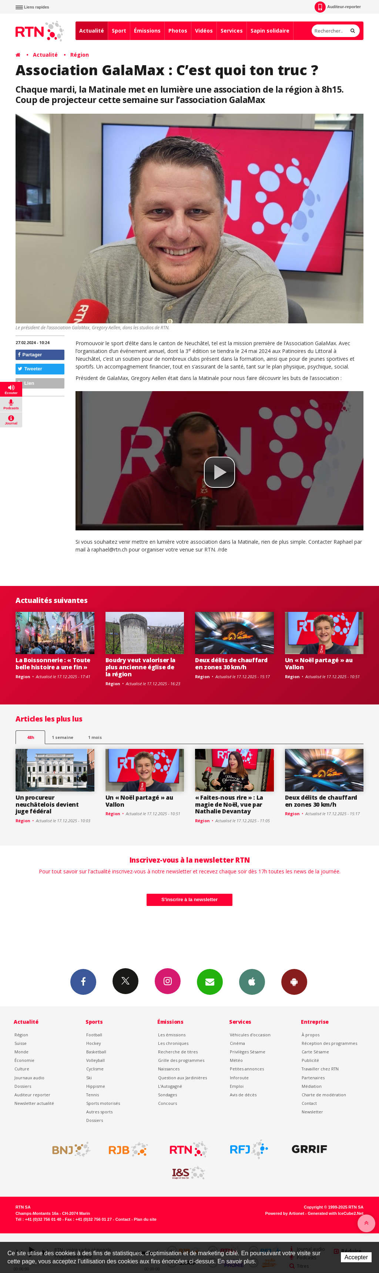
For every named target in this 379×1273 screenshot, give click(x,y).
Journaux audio (29, 1077)
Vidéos (204, 30)
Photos (177, 30)
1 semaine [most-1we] (62, 737)
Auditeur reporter (32, 1094)
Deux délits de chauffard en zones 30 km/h (231, 663)
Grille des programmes (181, 1060)
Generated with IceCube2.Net (335, 1213)
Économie (24, 1060)
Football (94, 1034)
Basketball (96, 1051)
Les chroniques (173, 1043)
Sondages (167, 1094)
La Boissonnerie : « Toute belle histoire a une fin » (53, 663)
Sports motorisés (103, 1103)
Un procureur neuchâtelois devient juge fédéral (47, 804)
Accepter (356, 1257)
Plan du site (145, 1219)
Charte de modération (324, 1094)
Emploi (237, 1086)
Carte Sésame (315, 1051)
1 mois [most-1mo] (95, 737)
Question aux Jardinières (182, 1077)
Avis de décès (243, 1094)
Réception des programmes (329, 1043)
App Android (294, 981)
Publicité (310, 1060)
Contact (309, 1103)
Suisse (20, 1043)
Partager (30, 354)
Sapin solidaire (270, 30)
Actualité (91, 30)
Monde (21, 1051)
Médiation (312, 1086)
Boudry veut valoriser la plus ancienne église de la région (140, 667)
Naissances (169, 1068)
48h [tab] (30, 737)
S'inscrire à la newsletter (189, 899)
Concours (167, 1103)
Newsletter (312, 1111)
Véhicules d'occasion (250, 1034)
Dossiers (22, 1086)
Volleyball (95, 1060)
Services (232, 30)
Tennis (92, 1094)
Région (79, 54)
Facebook (83, 981)
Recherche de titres (178, 1051)
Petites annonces (247, 1068)
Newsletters (210, 981)
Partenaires (313, 1077)
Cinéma (237, 1043)
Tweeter (30, 368)
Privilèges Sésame (247, 1051)
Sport (119, 30)
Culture (21, 1068)
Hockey (93, 1043)
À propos (310, 1034)
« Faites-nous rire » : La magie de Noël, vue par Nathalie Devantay (229, 804)
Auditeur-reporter (338, 7)
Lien (26, 383)
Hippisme (95, 1086)
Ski (89, 1077)
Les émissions (171, 1034)
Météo (236, 1060)
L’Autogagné (170, 1086)
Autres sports (99, 1111)
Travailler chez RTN (320, 1068)
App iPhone (252, 981)
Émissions (147, 30)
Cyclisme (95, 1068)
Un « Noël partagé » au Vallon (319, 663)
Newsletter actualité (34, 1103)
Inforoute (239, 1077)
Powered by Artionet (284, 1213)
